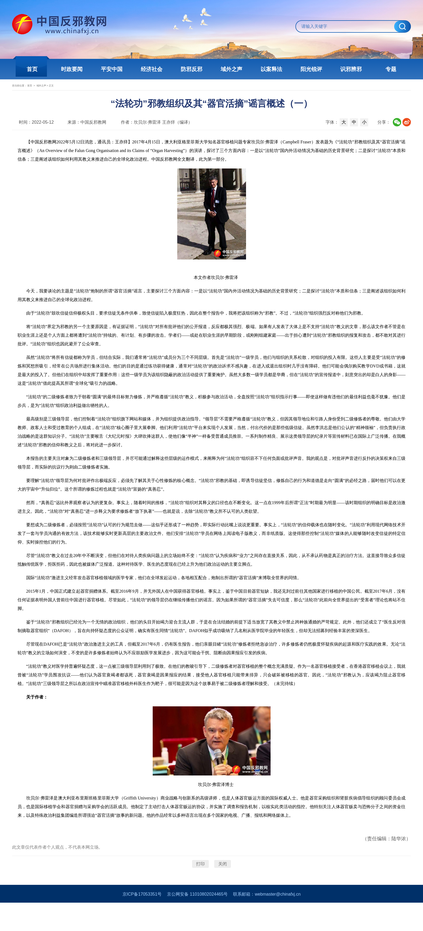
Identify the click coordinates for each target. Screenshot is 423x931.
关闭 (222, 886)
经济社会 (155, 69)
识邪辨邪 (343, 69)
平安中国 (117, 69)
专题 (381, 69)
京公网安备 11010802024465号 (197, 922)
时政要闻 (79, 69)
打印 (200, 886)
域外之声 (230, 69)
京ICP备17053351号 (142, 922)
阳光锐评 (306, 69)
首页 (41, 69)
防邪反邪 (192, 69)
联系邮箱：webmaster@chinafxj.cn (267, 922)
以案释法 (268, 69)
